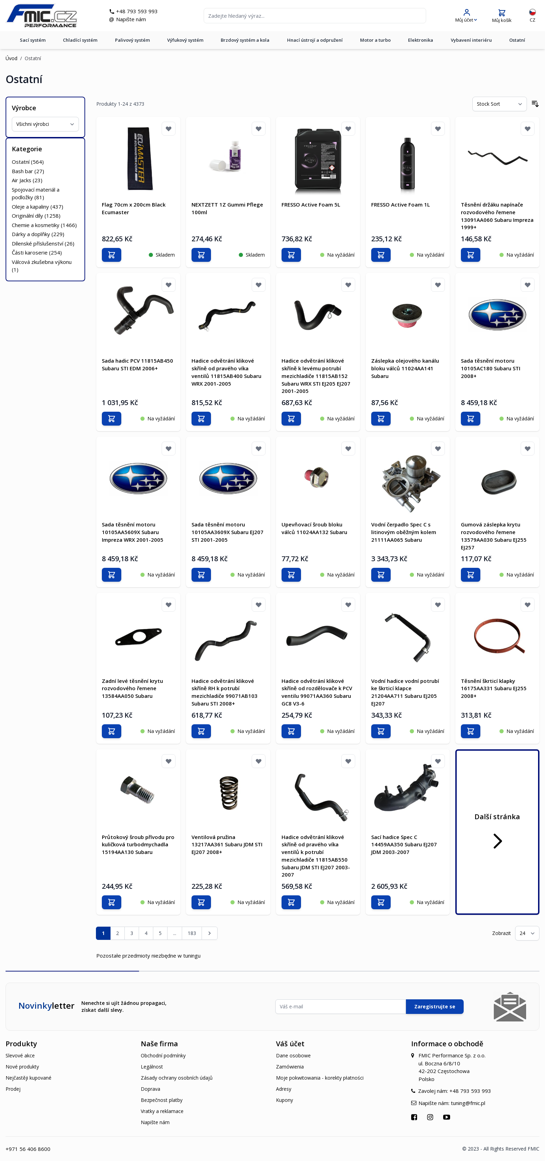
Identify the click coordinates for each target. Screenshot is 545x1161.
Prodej (13, 1089)
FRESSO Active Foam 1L (400, 204)
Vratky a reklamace (162, 1111)
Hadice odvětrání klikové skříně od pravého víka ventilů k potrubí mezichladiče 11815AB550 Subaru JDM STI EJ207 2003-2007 (316, 855)
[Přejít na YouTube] (447, 1117)
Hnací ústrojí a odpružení (315, 41)
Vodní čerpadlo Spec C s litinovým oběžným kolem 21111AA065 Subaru (403, 532)
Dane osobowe (293, 1055)
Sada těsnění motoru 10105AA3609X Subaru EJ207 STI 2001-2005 (227, 532)
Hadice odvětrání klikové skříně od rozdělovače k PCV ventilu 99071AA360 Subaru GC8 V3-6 (317, 692)
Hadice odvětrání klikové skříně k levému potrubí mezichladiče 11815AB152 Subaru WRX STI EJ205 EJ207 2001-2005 (316, 375)
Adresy (283, 1089)
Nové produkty (22, 1066)
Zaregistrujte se (434, 1006)
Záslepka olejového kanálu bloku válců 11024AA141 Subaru (405, 368)
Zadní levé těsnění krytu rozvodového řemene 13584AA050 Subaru (132, 688)
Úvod (11, 58)
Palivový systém (132, 41)
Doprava (150, 1089)
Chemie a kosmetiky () (44, 224)
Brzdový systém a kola (245, 41)
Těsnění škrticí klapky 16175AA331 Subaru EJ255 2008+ (494, 688)
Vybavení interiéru (471, 41)
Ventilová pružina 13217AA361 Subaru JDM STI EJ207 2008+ (227, 844)
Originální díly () (36, 215)
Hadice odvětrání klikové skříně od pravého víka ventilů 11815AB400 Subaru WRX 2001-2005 (226, 372)
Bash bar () (28, 171)
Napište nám (133, 19)
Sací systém (33, 41)
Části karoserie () (37, 252)
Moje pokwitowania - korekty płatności (320, 1077)
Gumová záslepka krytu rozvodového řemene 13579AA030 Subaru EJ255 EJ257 (494, 535)
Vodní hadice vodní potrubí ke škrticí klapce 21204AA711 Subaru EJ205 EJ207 (405, 692)
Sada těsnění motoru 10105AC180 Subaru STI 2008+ (490, 368)
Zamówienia (290, 1066)
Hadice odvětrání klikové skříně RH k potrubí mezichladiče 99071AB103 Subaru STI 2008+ (225, 692)
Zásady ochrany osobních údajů (177, 1077)
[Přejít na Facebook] (415, 1117)
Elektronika (420, 41)
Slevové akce (20, 1055)
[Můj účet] (466, 16)
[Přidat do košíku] (111, 255)
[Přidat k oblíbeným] (169, 129)
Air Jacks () (27, 180)
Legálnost (152, 1066)
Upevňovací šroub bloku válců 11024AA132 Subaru (314, 528)
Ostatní (517, 41)
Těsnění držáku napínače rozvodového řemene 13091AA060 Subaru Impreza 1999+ (497, 216)
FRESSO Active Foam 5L (311, 204)
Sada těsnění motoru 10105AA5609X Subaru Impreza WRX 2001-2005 (132, 532)
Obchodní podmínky (163, 1055)
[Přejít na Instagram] (431, 1117)
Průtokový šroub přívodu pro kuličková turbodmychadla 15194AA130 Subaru (138, 844)
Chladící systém (80, 41)
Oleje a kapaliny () (37, 206)
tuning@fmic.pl (468, 1102)
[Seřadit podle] (499, 104)
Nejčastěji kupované (28, 1077)
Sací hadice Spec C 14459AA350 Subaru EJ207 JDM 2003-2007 (404, 844)
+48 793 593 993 (139, 11)
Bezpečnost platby (161, 1100)
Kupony (284, 1100)
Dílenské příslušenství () (43, 243)
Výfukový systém (185, 41)
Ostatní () (28, 161)
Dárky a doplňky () (38, 234)
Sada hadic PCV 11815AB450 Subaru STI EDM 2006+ (137, 364)
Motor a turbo (375, 41)
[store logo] (43, 16)
